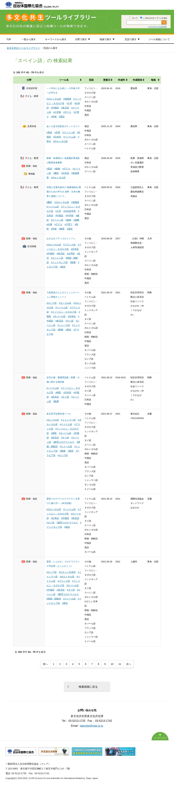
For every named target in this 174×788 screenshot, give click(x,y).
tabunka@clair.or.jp (91, 725)
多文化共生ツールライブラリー (23, 48)
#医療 (57, 168)
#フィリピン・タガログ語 (63, 312)
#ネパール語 (59, 316)
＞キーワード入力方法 (157, 27)
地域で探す (105, 39)
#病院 (58, 392)
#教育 (62, 229)
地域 (153, 80)
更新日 (106, 80)
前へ (45, 664)
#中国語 (55, 107)
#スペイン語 (68, 132)
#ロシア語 (52, 303)
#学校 (54, 116)
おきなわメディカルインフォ (61, 238)
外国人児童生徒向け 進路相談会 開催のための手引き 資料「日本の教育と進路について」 (64, 191)
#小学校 (57, 112)
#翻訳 (49, 202)
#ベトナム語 (69, 137)
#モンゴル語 (65, 303)
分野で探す (81, 39)
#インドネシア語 (59, 262)
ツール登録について (159, 39)
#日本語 (57, 137)
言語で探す (131, 39)
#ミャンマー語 (68, 420)
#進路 (68, 220)
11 (119, 664)
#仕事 (49, 224)
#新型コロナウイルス (63, 442)
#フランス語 (69, 244)
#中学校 (69, 215)
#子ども (67, 112)
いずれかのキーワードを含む (154, 18)
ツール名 (64, 80)
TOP (8, 39)
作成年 (121, 80)
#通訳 (56, 173)
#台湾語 (71, 253)
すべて (133, 18)
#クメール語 (66, 446)
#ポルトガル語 (54, 99)
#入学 (69, 103)
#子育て (68, 224)
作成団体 (137, 80)
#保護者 (67, 99)
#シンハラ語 (64, 325)
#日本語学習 (69, 211)
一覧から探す (29, 39)
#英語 (62, 116)
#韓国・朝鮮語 (54, 598)
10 (112, 664)
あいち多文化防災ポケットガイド (63, 126)
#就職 (76, 220)
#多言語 (65, 107)
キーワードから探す (55, 39)
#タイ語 (69, 320)
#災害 (57, 132)
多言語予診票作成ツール (59, 413)
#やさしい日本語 (67, 572)
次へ (128, 664)
